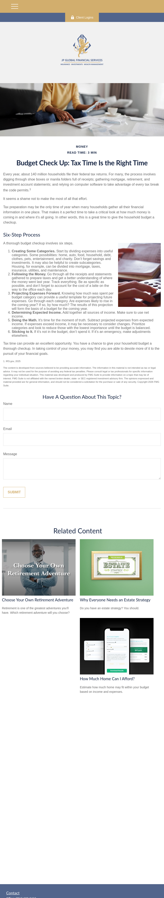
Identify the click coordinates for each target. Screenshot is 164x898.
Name (7, 404)
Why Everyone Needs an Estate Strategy (115, 600)
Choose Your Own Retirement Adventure (37, 600)
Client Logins (82, 17)
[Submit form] (14, 492)
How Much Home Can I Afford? (107, 678)
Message (10, 454)
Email (7, 429)
